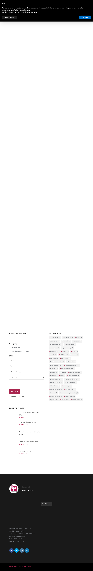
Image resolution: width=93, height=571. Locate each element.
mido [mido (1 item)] (63, 372)
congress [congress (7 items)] (77, 341)
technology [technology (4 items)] (67, 386)
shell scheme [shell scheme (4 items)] (70, 382)
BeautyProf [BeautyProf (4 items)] (55, 341)
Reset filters (17, 396)
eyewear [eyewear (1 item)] (74, 355)
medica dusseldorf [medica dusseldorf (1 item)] (72, 365)
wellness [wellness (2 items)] (65, 399)
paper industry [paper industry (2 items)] (73, 375)
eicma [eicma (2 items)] (75, 351)
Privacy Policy (14, 566)
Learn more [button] (9, 17)
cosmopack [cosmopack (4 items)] (70, 344)
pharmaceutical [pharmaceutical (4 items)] (56, 379)
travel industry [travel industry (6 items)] (56, 396)
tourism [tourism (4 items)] (53, 393)
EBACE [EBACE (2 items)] (65, 351)
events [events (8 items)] (53, 355)
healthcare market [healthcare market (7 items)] (57, 362)
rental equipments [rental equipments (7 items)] (73, 379)
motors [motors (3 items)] (53, 375)
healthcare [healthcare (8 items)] (65, 358)
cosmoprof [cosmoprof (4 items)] (54, 348)
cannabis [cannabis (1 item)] (66, 341)
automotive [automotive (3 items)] (68, 337)
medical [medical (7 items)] (54, 368)
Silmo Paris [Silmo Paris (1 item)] (54, 386)
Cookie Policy (26, 566)
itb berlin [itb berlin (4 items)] (71, 362)
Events (16, 347)
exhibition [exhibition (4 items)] (64, 355)
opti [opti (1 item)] (62, 375)
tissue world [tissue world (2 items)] (70, 389)
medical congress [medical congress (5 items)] (67, 368)
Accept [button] (85, 17)
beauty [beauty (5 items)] (79, 337)
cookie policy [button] (25, 10)
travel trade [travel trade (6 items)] (70, 396)
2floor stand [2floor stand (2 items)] (55, 337)
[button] (90, 3)
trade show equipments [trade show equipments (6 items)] (69, 393)
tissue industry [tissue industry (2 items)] (56, 389)
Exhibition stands (20, 351)
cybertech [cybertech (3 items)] (54, 351)
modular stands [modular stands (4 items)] (75, 372)
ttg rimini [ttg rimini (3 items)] (54, 399)
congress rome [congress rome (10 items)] (56, 344)
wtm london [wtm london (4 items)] (77, 399)
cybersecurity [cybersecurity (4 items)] (67, 348)
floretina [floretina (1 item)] (54, 358)
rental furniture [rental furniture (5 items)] (56, 382)
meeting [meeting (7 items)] (53, 372)
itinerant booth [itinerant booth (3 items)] (56, 365)
